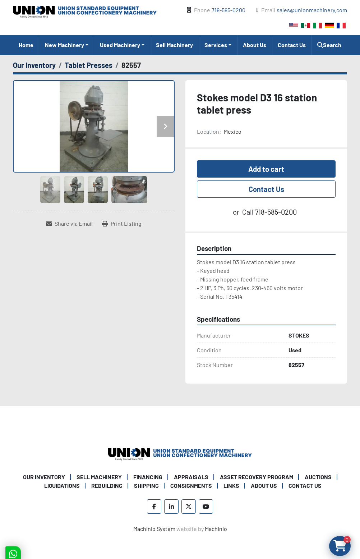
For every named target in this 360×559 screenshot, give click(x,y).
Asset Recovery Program (256, 476)
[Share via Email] (69, 223)
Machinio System (154, 528)
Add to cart (266, 169)
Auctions (318, 476)
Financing (147, 476)
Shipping (146, 485)
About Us (254, 44)
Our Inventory (44, 476)
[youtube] (206, 506)
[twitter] (188, 506)
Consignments (191, 485)
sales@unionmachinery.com (312, 9)
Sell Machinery (174, 44)
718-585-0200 (228, 9)
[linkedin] (171, 506)
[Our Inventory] (34, 65)
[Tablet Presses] (88, 65)
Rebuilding (107, 485)
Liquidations (62, 485)
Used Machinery (120, 44)
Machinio (216, 528)
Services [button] (215, 44)
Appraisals (191, 476)
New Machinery (64, 44)
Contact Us (292, 44)
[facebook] (154, 506)
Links (231, 485)
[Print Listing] (121, 223)
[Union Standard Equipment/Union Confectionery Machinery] (180, 453)
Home (26, 44)
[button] (66, 45)
